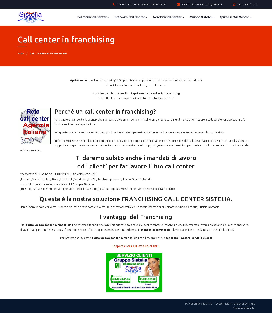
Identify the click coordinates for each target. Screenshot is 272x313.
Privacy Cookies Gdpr (244, 308)
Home (20, 53)
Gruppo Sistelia (200, 17)
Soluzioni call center (91, 17)
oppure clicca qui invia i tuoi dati (136, 246)
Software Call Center (129, 17)
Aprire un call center (234, 17)
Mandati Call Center (166, 17)
